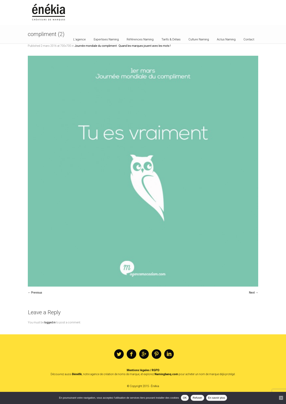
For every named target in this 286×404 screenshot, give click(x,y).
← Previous (35, 292)
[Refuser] (281, 398)
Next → (253, 292)
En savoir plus (216, 397)
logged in (50, 322)
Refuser (197, 397)
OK (185, 397)
